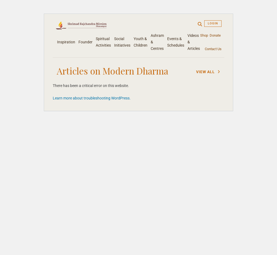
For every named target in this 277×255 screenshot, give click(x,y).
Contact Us (213, 49)
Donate (215, 35)
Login (213, 23)
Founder (85, 42)
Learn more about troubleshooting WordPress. (92, 98)
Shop (204, 35)
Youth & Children (140, 42)
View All (208, 72)
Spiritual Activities (103, 42)
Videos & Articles (193, 42)
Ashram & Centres (157, 42)
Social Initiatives (122, 42)
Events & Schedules (175, 42)
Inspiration (66, 42)
